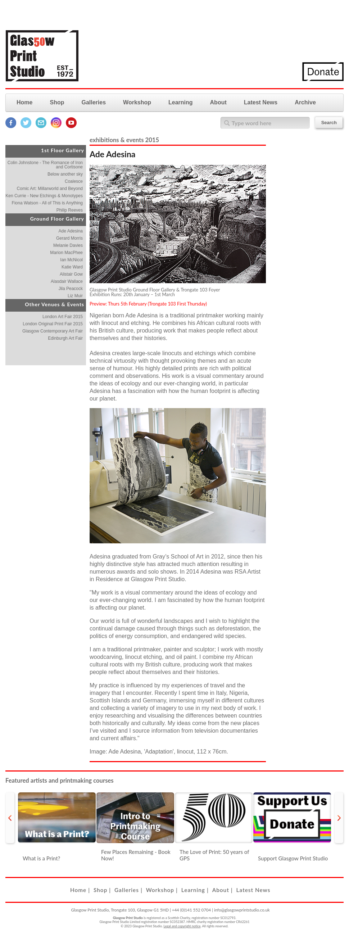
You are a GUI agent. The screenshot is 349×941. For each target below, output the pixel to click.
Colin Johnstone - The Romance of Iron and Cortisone (45, 164)
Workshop (137, 102)
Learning (180, 102)
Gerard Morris (69, 238)
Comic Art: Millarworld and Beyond (50, 188)
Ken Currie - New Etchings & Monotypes (44, 196)
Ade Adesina (71, 231)
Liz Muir (75, 296)
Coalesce (74, 181)
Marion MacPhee (66, 252)
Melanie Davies (68, 245)
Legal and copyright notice (182, 926)
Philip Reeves (69, 210)
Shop (57, 102)
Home (24, 102)
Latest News (260, 102)
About (218, 102)
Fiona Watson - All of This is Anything (47, 203)
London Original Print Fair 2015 (53, 324)
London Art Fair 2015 (62, 317)
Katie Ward (72, 267)
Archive (305, 102)
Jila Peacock (71, 288)
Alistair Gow (71, 274)
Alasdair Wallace (67, 281)
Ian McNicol (71, 260)
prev (10, 817)
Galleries (93, 102)
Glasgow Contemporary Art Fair (52, 331)
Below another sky (65, 174)
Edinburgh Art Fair (65, 338)
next (339, 817)
